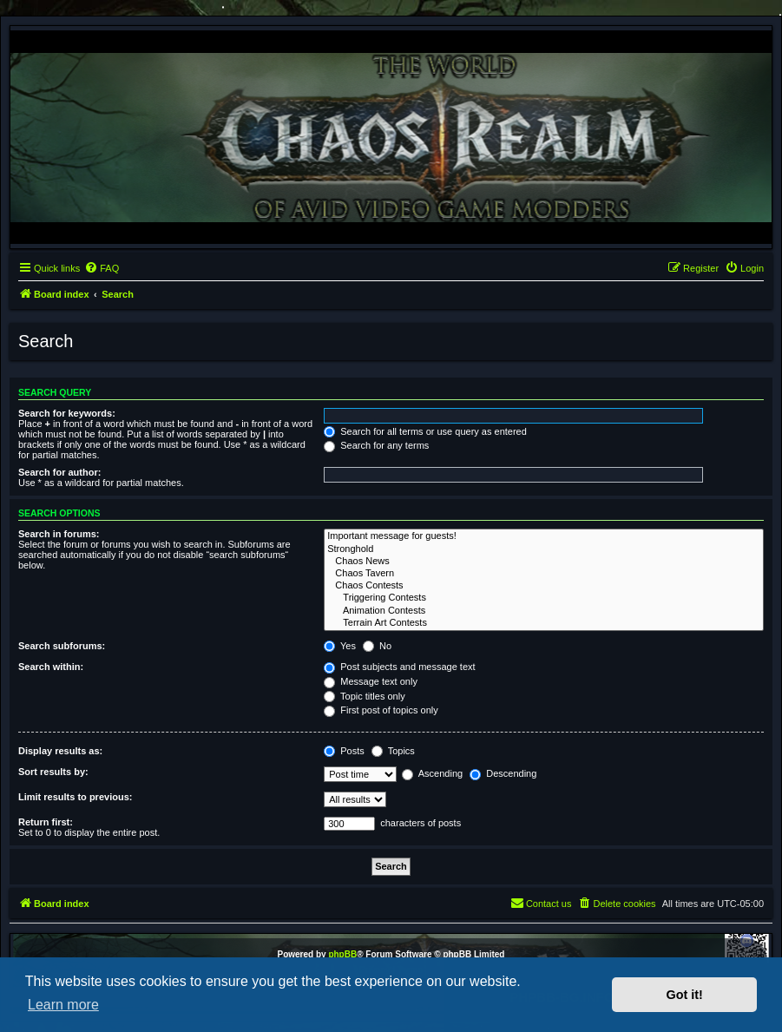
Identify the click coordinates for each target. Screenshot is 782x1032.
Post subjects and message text (399, 666)
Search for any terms (376, 445)
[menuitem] (101, 268)
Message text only (370, 681)
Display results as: (60, 751)
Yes (340, 646)
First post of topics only (381, 710)
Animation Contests (543, 611)
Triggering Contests (543, 598)
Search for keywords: (66, 413)
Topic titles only (364, 696)
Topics (393, 751)
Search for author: (59, 472)
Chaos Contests (543, 586)
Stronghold (543, 549)
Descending (503, 773)
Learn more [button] (63, 1004)
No (377, 646)
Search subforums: (61, 646)
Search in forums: (59, 534)
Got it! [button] (685, 995)
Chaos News (543, 561)
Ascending (432, 773)
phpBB (342, 954)
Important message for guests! (543, 536)
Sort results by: (53, 771)
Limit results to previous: (75, 797)
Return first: (45, 822)
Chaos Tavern (543, 574)
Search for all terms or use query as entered (425, 431)
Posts (344, 751)
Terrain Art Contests (543, 623)
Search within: (50, 666)
